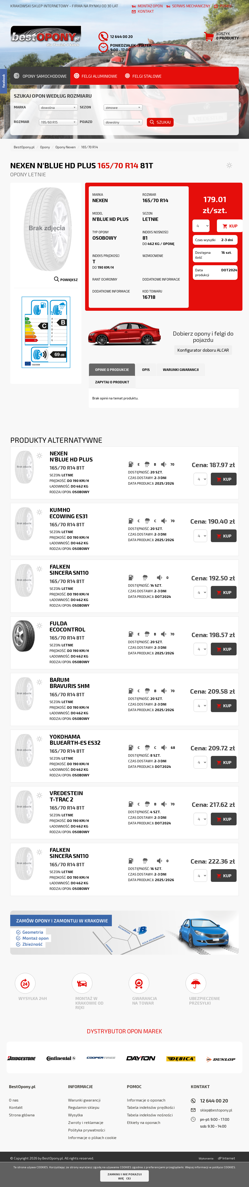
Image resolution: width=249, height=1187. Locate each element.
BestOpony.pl (24, 147)
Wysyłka (75, 1114)
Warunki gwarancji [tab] (181, 369)
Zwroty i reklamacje (85, 1122)
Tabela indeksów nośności (150, 1114)
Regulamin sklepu (83, 1107)
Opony (45, 147)
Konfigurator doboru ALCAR (203, 350)
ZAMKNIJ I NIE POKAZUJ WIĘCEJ (124, 1176)
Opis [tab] (146, 369)
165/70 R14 (89, 147)
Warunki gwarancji (84, 1100)
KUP (233, 225)
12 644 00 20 (214, 1100)
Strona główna (22, 1114)
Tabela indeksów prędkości (151, 1107)
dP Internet (226, 1158)
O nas (13, 1100)
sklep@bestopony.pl (216, 1110)
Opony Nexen (65, 147)
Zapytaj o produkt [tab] (112, 382)
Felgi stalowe (143, 75)
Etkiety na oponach (143, 1122)
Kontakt (16, 1107)
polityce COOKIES (223, 1167)
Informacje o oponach (146, 1100)
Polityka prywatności (86, 1130)
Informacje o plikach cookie (92, 1137)
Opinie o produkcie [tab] (112, 369)
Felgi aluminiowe (95, 75)
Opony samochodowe (40, 75)
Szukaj (160, 122)
